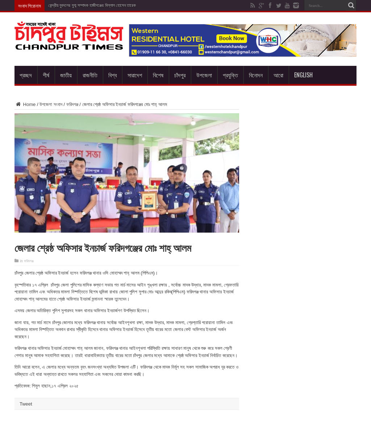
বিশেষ (158, 75)
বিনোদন (256, 75)
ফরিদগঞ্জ (72, 104)
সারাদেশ (135, 75)
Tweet (26, 404)
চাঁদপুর (180, 75)
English (303, 75)
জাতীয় (66, 75)
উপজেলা (204, 75)
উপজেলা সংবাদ (50, 104)
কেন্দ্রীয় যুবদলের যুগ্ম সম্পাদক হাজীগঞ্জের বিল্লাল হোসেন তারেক (92, 5)
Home (25, 104)
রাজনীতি (90, 75)
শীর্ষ (46, 75)
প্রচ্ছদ (26, 75)
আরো (278, 75)
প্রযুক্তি (230, 75)
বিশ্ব (112, 75)
